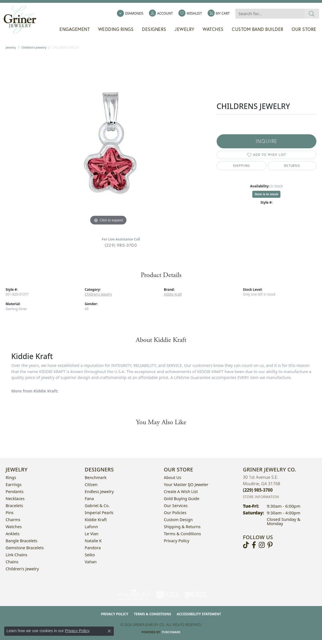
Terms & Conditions (182, 533)
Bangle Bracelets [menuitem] (21, 540)
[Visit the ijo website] (195, 595)
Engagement (75, 29)
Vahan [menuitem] (91, 561)
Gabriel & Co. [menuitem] (97, 505)
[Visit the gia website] (168, 595)
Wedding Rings (116, 29)
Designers (154, 29)
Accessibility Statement (199, 614)
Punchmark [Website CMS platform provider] (171, 632)
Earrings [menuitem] (13, 484)
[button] (161, 13)
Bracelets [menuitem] (14, 505)
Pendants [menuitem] (15, 491)
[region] (108, 142)
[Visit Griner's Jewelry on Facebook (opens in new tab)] (254, 545)
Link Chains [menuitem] (16, 554)
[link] (130, 13)
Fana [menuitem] (89, 498)
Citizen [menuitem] (91, 484)
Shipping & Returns (182, 526)
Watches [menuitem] (14, 526)
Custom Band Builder (258, 29)
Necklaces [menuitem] (15, 498)
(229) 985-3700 (121, 245)
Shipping (241, 166)
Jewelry (184, 29)
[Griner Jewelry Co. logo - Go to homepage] (23, 20)
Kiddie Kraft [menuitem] (96, 519)
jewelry (11, 47)
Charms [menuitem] (13, 519)
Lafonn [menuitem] (91, 526)
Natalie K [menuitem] (93, 540)
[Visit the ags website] (133, 595)
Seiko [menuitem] (90, 554)
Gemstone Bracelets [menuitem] (25, 547)
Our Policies (175, 512)
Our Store (304, 29)
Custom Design (178, 519)
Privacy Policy (176, 540)
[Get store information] (261, 496)
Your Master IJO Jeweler (186, 484)
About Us (172, 477)
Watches (213, 29)
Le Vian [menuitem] (92, 533)
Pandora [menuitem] (93, 547)
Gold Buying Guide (181, 498)
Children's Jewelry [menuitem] (22, 568)
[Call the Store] (258, 490)
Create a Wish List (181, 491)
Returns (292, 166)
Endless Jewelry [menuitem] (99, 491)
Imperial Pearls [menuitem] (99, 512)
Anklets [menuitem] (13, 533)
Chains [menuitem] (12, 561)
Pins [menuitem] (9, 512)
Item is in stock (266, 194)
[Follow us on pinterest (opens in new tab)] (270, 545)
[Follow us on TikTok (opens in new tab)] (246, 545)
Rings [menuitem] (11, 477)
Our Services (176, 505)
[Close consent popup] (109, 631)
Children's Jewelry (34, 47)
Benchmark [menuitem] (95, 477)
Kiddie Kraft (173, 294)
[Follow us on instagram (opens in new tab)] (262, 545)
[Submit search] (311, 14)
